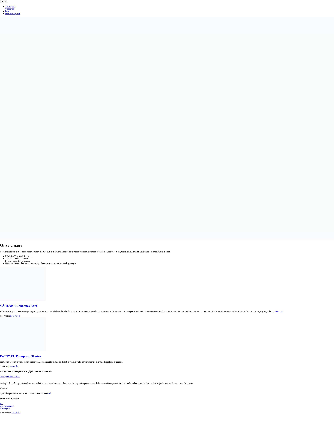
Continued (278, 311)
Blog (7, 11)
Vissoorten (9, 9)
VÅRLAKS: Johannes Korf (18, 306)
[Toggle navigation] (3, 1)
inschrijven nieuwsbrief (10, 376)
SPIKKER (15, 413)
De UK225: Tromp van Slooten (20, 356)
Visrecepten (10, 6)
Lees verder (15, 316)
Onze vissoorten (7, 406)
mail (49, 393)
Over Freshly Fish (12, 13)
